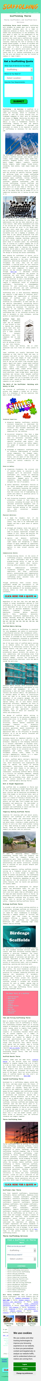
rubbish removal (16, 1311)
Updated (4, 1361)
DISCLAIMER (35, 12)
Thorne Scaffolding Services (15, 1236)
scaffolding (24, 181)
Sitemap (4, 1359)
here (35, 1229)
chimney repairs (24, 1300)
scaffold (30, 109)
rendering (12, 1309)
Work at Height (15, 1048)
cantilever (6, 185)
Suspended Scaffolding (20, 1268)
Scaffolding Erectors (19, 1288)
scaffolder (16, 395)
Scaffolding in (30, 245)
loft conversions (30, 1309)
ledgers (11, 164)
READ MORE (27, 1076)
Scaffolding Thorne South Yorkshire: (16, 25)
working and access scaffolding (24, 252)
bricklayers (32, 1307)
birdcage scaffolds (29, 967)
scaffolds (18, 816)
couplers (27, 162)
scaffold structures (26, 1218)
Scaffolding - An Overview (13, 109)
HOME (17, 12)
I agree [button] (24, 1364)
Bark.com (13, 271)
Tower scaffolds (9, 352)
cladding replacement (22, 1298)
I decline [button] (24, 1369)
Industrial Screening (19, 1277)
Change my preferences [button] (24, 1373)
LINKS (20, 12)
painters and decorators (12, 1302)
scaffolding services (29, 1180)
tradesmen (28, 1312)
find (8, 1193)
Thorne (16, 118)
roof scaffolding (19, 1147)
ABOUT (25, 12)
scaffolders (7, 284)
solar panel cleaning (28, 1305)
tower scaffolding (30, 1165)
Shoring (14, 1273)
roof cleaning (13, 1307)
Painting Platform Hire (20, 1279)
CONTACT (30, 12)
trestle (23, 183)
